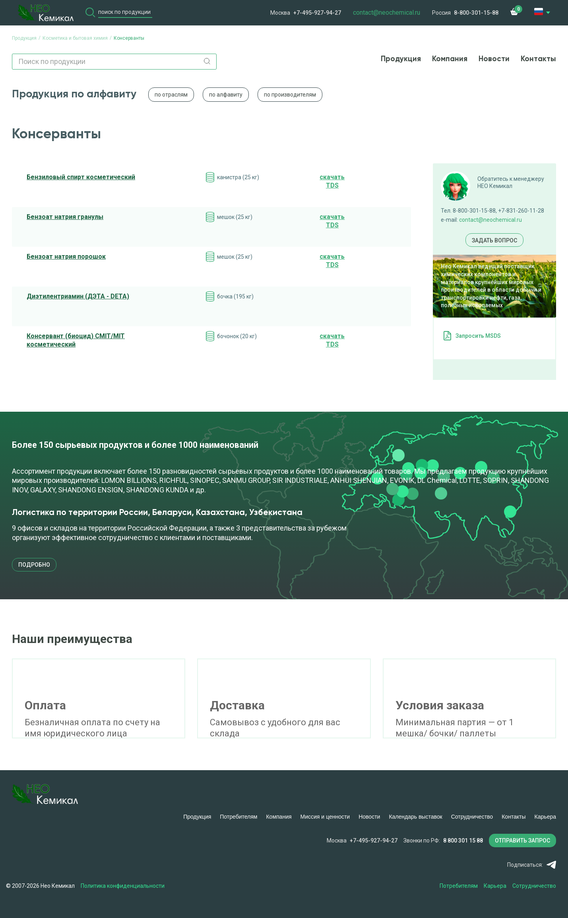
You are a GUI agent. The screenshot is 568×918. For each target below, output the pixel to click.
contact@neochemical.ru (490, 220)
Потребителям (238, 816)
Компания (449, 59)
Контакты (538, 59)
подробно (34, 565)
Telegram (551, 865)
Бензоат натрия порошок (66, 256)
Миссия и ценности (325, 816)
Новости (494, 59)
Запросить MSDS (478, 336)
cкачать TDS (332, 181)
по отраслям (171, 94)
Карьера (545, 816)
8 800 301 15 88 (463, 840)
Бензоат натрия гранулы (65, 217)
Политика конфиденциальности (123, 886)
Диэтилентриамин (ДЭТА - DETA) (78, 296)
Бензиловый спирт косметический (81, 177)
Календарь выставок (415, 816)
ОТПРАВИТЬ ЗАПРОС (522, 840)
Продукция (401, 59)
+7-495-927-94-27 (317, 13)
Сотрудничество (472, 816)
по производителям (290, 94)
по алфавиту (225, 94)
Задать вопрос (494, 240)
